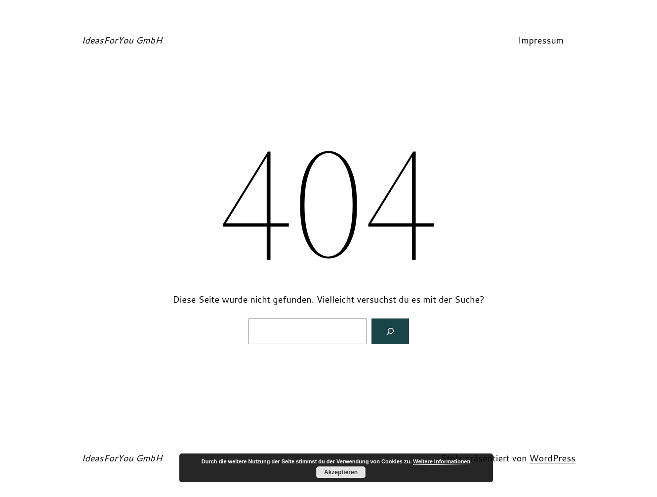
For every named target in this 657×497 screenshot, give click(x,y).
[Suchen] (390, 331)
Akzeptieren (341, 472)
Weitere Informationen (441, 461)
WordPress (552, 458)
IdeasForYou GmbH (122, 40)
